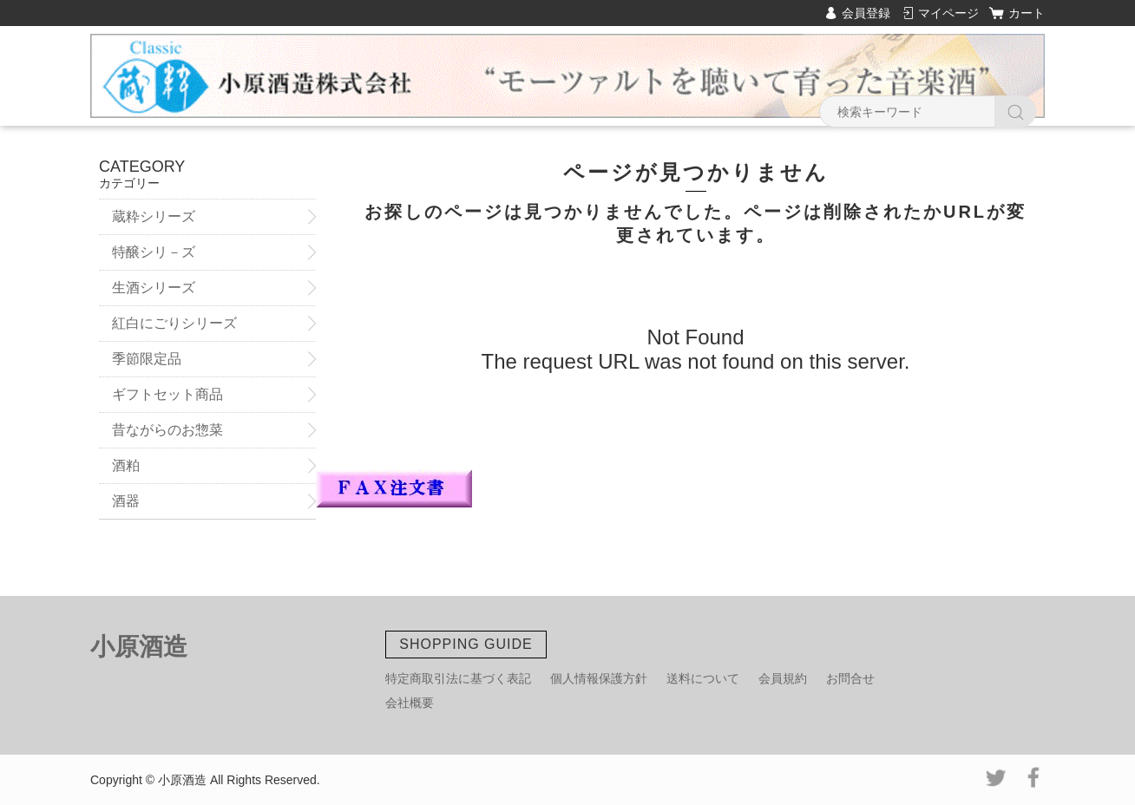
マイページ (948, 13)
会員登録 (866, 13)
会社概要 (409, 703)
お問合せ (850, 678)
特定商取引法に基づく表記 (458, 678)
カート (1026, 13)
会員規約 (782, 678)
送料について (702, 678)
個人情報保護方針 (598, 678)
